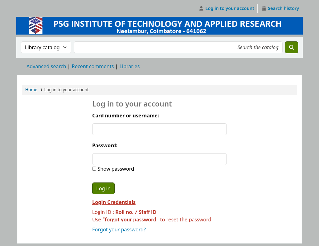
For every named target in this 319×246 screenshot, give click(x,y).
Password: (104, 145)
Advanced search (46, 66)
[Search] (291, 47)
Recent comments (93, 66)
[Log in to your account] (226, 8)
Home (31, 89)
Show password (115, 168)
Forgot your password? (119, 229)
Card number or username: (125, 115)
